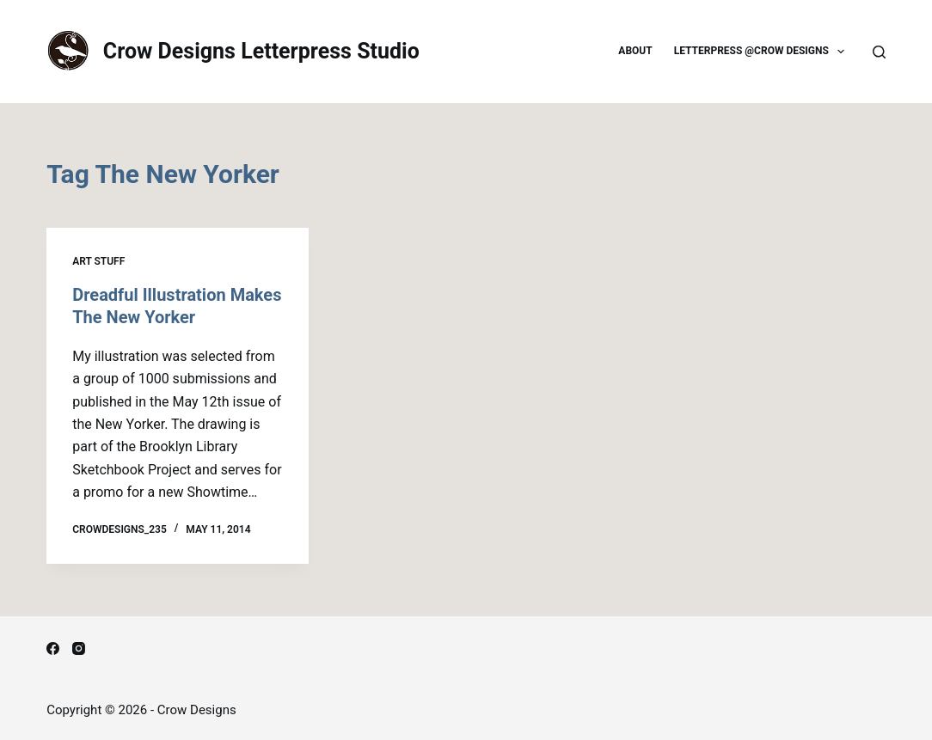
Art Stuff (98, 261)
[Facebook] (52, 648)
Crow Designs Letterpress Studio (261, 51)
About (635, 51)
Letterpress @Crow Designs (763, 51)
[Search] (879, 52)
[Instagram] (78, 648)
